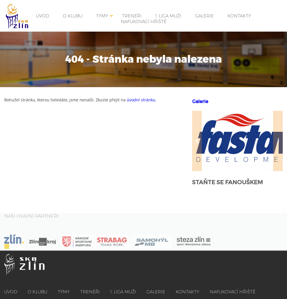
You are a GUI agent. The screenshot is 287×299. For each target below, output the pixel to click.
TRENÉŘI (90, 291)
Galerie (200, 102)
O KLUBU (72, 16)
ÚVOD (42, 16)
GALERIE (204, 16)
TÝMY (102, 16)
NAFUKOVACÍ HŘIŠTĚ (144, 21)
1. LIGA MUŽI (123, 291)
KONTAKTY (239, 16)
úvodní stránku (141, 100)
